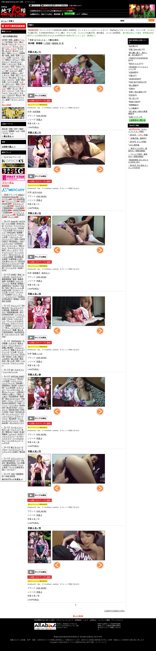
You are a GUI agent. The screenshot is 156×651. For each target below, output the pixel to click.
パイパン (11, 91)
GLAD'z (16, 286)
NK (12, 370)
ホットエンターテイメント (12, 419)
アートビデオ (10, 268)
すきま (10, 319)
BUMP (14, 385)
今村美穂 (36, 112)
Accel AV (14, 221)
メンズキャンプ (13, 441)
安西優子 (36, 273)
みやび (20, 434)
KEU (7, 288)
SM (6, 71)
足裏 (9, 57)
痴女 (9, 53)
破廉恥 (12, 131)
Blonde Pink (14, 410)
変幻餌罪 (12, 418)
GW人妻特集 (134, 145)
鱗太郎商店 (11, 463)
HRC (16, 239)
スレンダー (13, 93)
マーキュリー (16, 427)
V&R (19, 403)
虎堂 (18, 361)
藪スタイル (15, 447)
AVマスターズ (15, 255)
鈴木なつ (46, 273)
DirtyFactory (16, 341)
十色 (15, 356)
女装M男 (132, 72)
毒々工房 (11, 361)
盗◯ (18, 75)
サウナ (5, 133)
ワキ (18, 91)
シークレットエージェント (13, 315)
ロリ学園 (21, 463)
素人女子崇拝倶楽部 (12, 331)
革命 (19, 275)
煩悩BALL (6, 385)
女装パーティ (134, 117)
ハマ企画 (17, 208)
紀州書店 (11, 281)
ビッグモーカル (13, 390)
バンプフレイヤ (8, 383)
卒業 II (39, 120)
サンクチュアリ (16, 308)
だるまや (12, 343)
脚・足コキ (6, 51)
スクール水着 (12, 82)
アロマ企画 (7, 230)
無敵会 (4, 434)
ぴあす (21, 385)
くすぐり (5, 75)
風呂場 (4, 129)
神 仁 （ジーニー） (13, 328)
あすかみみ (37, 192)
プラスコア (19, 401)
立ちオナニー (16, 62)
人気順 (47, 43)
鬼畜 (5, 86)
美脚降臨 (132, 105)
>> (8, 136)
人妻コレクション (12, 391)
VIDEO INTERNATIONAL (13, 196)
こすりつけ (11, 64)
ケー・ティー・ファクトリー (12, 295)
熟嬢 (14, 330)
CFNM (4, 40)
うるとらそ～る (15, 237)
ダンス (15, 88)
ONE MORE (10, 476)
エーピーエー (11, 246)
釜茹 (14, 279)
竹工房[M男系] (19, 199)
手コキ (20, 49)
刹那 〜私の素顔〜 (136, 92)
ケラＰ (12, 292)
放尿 (20, 71)
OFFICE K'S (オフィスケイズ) (13, 262)
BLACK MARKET (9, 403)
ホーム (4, 21)
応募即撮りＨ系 (15, 259)
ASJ (22, 241)
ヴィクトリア (7, 239)
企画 (18, 80)
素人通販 (132, 85)
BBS (19, 394)
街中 (16, 129)
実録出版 (14, 310)
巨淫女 (132, 95)
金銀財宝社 (6, 286)
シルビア (20, 317)
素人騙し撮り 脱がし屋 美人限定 (137, 54)
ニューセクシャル (10, 372)
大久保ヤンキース (9, 261)
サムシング (15, 306)
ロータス (11, 469)
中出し (18, 66)
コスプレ (11, 80)
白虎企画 (5, 210)
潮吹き (8, 60)
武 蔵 (22, 432)
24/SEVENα (134, 79)
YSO (13, 474)
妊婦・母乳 (10, 55)
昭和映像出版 (12, 312)
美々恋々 (132, 98)
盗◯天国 (14, 359)
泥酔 (11, 129)
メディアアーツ (8, 436)
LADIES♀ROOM (10, 465)
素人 (21, 42)
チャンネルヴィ (15, 345)
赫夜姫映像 (6, 279)
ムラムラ (12, 434)
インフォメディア (9, 235)
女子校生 (9, 42)
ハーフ (4, 131)
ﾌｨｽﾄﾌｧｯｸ (11, 95)
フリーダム (13, 405)
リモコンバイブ (14, 86)
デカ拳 (13, 352)
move (16, 432)
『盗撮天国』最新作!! (138, 138)
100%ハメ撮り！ (9, 394)
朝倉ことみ (37, 354)
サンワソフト (11, 201)
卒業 (131, 89)
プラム (10, 401)
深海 (4, 319)
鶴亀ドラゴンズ (17, 350)
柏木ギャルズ (134, 64)
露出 (18, 84)
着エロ (18, 95)
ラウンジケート (17, 458)
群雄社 (16, 299)
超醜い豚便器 (7, 348)
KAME (13, 275)
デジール (14, 354)
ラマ (18, 461)
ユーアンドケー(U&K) (12, 451)
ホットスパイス (12, 414)
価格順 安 (56, 43)
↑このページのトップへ (114, 611)
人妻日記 (20, 392)
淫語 (4, 64)
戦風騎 (8, 325)
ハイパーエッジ (9, 379)
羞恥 (9, 88)
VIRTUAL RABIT (17, 376)
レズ (16, 68)
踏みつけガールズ (12, 399)
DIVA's (8, 356)
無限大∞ (8, 432)
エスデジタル (7, 243)
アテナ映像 (10, 224)
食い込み (12, 77)
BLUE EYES (12, 407)
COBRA (6, 212)
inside (20, 268)
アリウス (8, 226)
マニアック (15, 430)
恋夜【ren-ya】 (135, 49)
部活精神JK (13, 396)
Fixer (12, 412)
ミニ (12, 133)
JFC (21, 312)
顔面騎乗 (5, 73)
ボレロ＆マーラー (17, 423)
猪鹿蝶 (19, 232)
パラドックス (16, 381)
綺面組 (20, 283)
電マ (21, 88)
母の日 (20, 379)
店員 (23, 131)
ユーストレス (14, 450)
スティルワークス (12, 334)
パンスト (16, 57)
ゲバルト (16, 290)
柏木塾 (132, 46)
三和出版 (5, 310)
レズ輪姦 (132, 108)
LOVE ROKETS (8, 461)
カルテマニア (16, 277)
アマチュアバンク (12, 251)
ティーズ (12, 217)
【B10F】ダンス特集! (138, 142)
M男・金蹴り (14, 40)
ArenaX (21, 228)
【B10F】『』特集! (138, 135)
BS (3, 387)
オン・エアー (12, 250)
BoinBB (19, 383)
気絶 (13, 75)
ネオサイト (19, 370)
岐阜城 (13, 283)
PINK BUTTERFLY (136, 82)
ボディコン (10, 84)
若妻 (18, 55)
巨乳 (13, 66)
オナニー (16, 60)
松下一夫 (5, 430)
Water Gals (133, 102)
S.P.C (4, 270)
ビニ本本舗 (10, 387)
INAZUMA (11, 232)
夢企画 (22, 452)
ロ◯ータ (12, 44)
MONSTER (17, 210)
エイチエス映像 (13, 256)
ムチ (18, 131)
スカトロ (13, 71)
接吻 (21, 129)
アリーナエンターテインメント (13, 227)
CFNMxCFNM (7, 314)
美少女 (4, 44)
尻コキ (15, 51)
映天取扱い (14, 241)
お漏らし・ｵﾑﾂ (17, 73)
